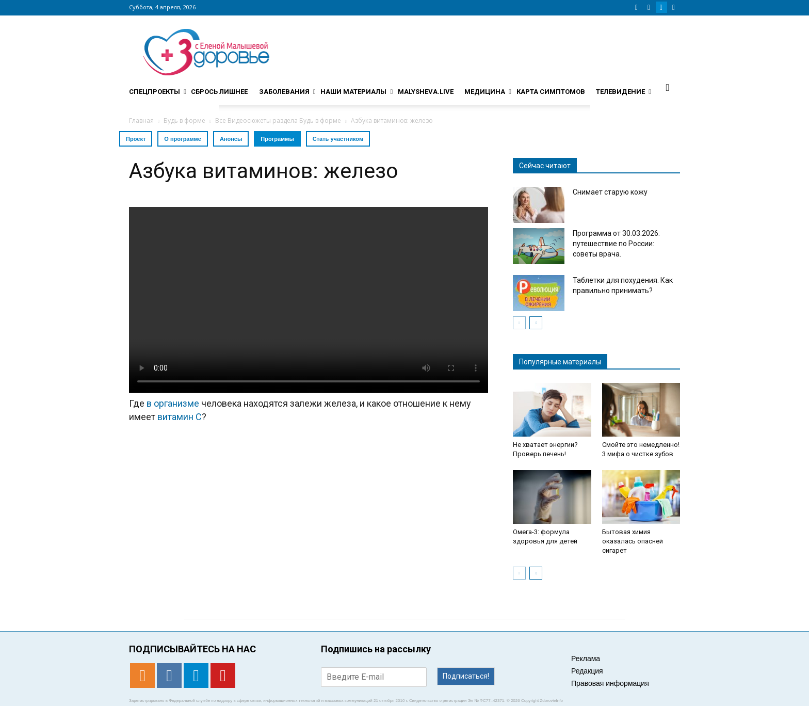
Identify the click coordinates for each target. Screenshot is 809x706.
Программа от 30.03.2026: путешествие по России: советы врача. (616, 243)
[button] (667, 87)
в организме (173, 403)
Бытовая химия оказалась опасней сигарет (632, 541)
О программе (182, 139)
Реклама (585, 658)
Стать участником (338, 139)
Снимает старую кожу (610, 192)
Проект (135, 139)
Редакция (587, 671)
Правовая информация (610, 683)
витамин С (179, 416)
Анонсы (231, 139)
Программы (277, 139)
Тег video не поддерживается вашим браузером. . (308, 300)
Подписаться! (466, 676)
